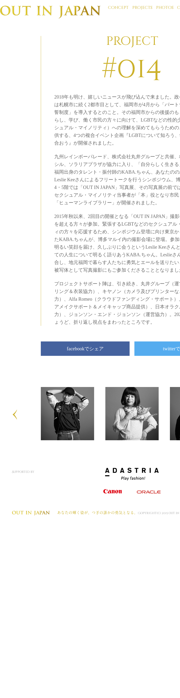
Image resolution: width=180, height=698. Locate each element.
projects (142, 7)
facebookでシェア (85, 348)
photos (165, 7)
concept (118, 7)
